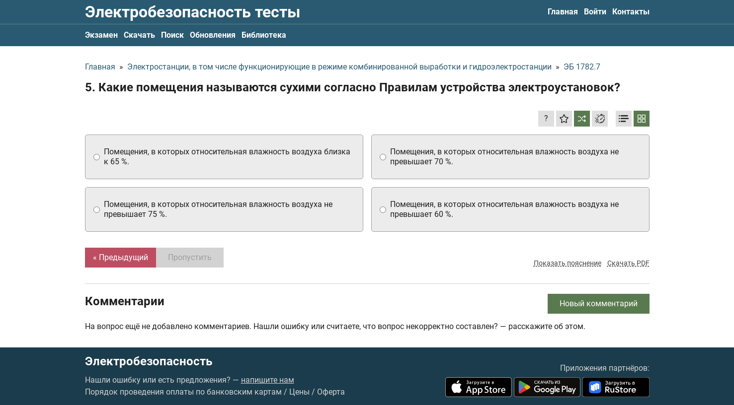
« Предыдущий (120, 257)
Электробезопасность (148, 361)
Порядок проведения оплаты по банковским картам (183, 392)
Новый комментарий (599, 303)
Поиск (172, 35)
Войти (595, 11)
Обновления (213, 35)
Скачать (139, 35)
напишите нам (267, 380)
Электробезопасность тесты (192, 11)
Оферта (331, 392)
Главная (563, 11)
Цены (299, 392)
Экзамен (101, 35)
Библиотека (264, 35)
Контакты (631, 11)
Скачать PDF (628, 263)
